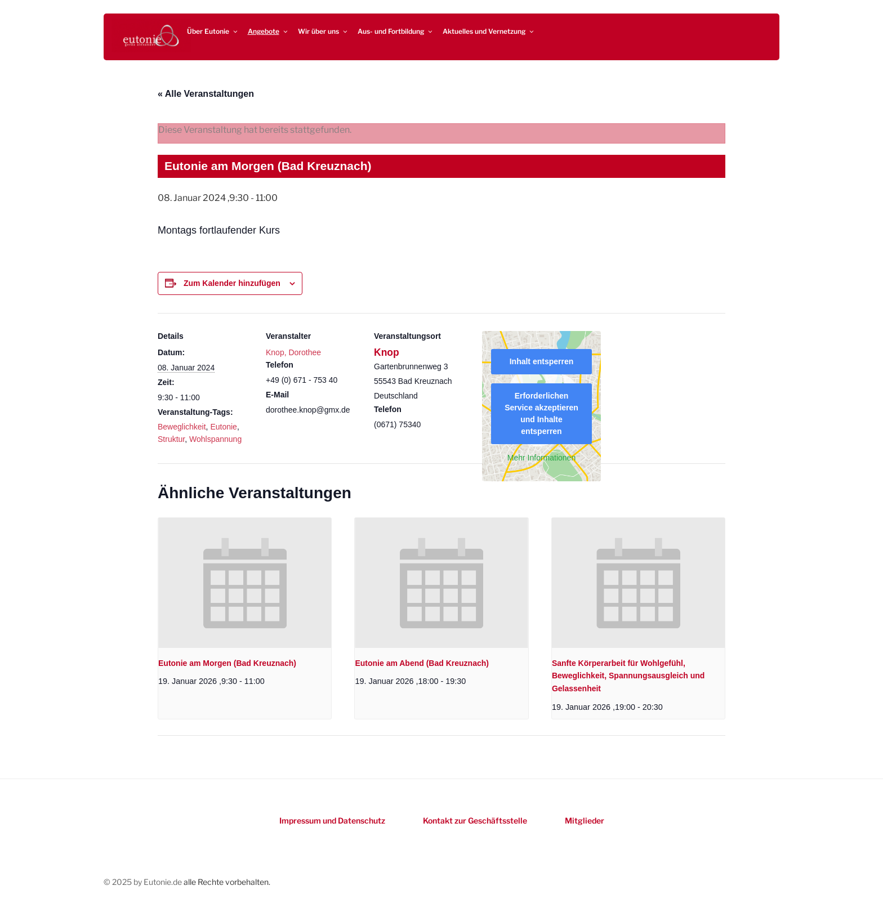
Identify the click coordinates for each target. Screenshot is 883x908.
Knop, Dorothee (293, 352)
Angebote (268, 31)
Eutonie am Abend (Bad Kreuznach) (422, 663)
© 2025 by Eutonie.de (144, 882)
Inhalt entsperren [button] (542, 361)
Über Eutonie (213, 31)
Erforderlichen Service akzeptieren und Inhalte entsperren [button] (541, 413)
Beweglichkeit (182, 426)
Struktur (171, 439)
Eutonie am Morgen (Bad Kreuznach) (227, 663)
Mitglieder (584, 820)
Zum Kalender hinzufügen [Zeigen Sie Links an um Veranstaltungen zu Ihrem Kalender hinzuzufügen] (232, 283)
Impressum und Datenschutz (332, 820)
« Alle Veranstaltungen (206, 94)
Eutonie (223, 426)
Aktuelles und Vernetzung (489, 31)
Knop (386, 352)
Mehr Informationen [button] (541, 457)
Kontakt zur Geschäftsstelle (475, 820)
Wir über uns (323, 31)
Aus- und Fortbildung (396, 31)
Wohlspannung (215, 439)
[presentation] (244, 582)
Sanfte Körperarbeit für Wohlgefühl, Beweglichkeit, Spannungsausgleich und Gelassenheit (628, 676)
